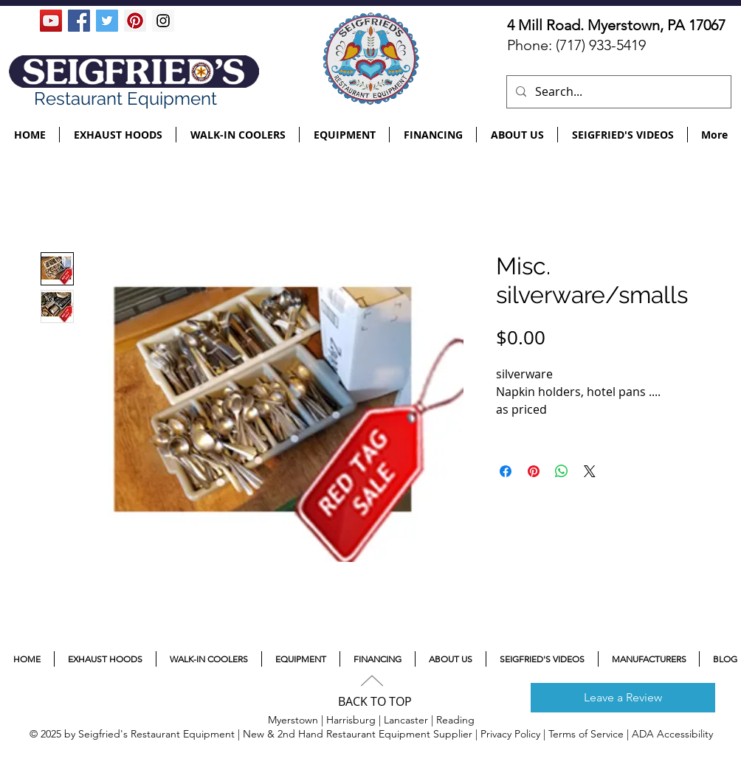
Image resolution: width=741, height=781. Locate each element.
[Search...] (617, 92)
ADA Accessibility (672, 733)
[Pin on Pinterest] (533, 471)
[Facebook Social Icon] (79, 21)
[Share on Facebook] (505, 471)
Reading (455, 719)
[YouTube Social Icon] (51, 21)
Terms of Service (586, 733)
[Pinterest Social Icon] (135, 21)
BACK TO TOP (375, 701)
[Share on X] (590, 471)
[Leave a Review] (623, 697)
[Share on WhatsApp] (562, 471)
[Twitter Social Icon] (107, 21)
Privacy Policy (510, 733)
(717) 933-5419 (601, 45)
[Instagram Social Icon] (163, 21)
